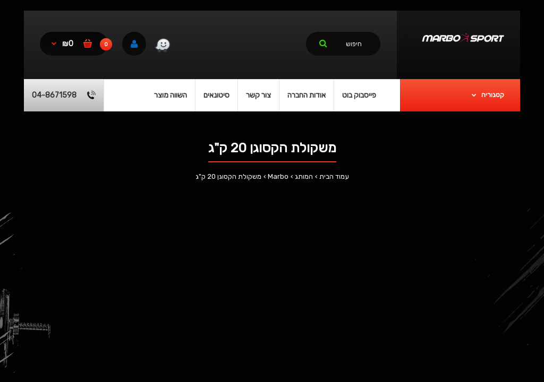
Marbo (278, 176)
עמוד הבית (334, 176)
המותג (304, 176)
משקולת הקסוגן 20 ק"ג (228, 176)
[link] (162, 47)
